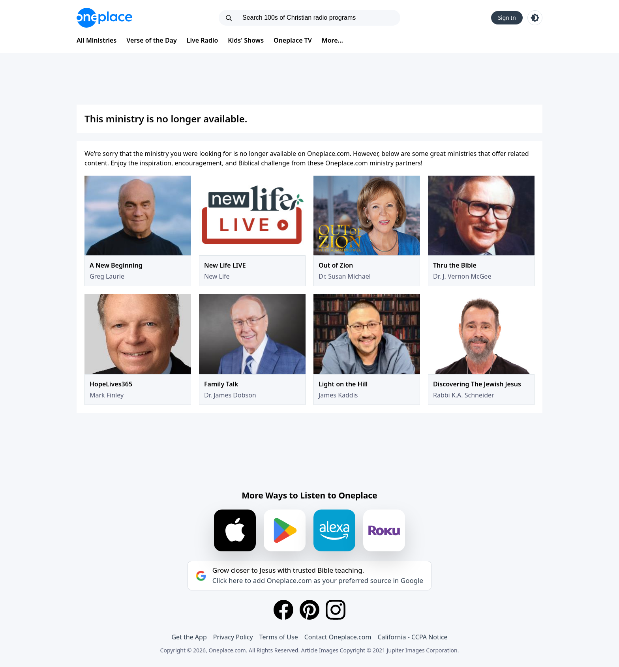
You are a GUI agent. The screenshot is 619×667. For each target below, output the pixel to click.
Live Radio (202, 40)
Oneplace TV (293, 40)
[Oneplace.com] (104, 18)
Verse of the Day (151, 40)
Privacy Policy (233, 637)
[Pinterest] (309, 610)
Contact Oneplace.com (337, 637)
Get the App (188, 637)
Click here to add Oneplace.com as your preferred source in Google (317, 580)
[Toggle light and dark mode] (534, 17)
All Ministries (96, 40)
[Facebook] (283, 610)
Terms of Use (278, 637)
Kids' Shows (246, 40)
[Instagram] (335, 610)
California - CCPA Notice (412, 637)
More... (332, 40)
